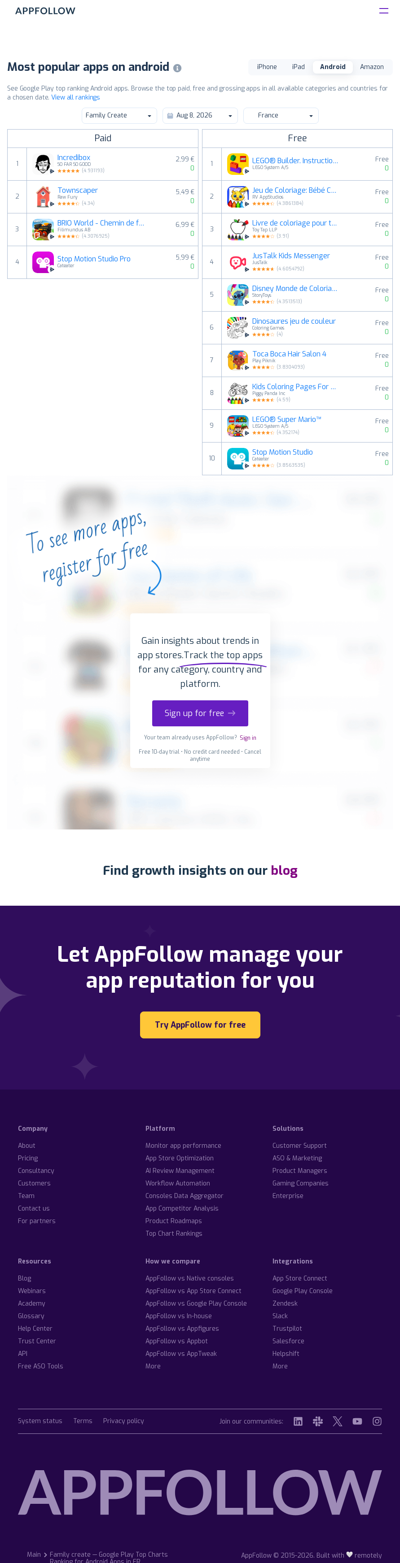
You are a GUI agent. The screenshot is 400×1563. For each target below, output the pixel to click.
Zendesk (285, 1303)
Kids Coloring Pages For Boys (296, 387)
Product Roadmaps (173, 1221)
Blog (24, 1278)
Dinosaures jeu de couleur (294, 321)
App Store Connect (300, 1278)
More (153, 1366)
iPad (298, 67)
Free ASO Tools (40, 1366)
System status (40, 1421)
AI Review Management (180, 1171)
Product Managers (300, 1171)
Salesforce (288, 1341)
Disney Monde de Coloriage (296, 289)
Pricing (28, 1158)
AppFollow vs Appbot (176, 1341)
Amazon (372, 67)
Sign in (248, 738)
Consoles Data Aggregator (184, 1196)
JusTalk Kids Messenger (291, 256)
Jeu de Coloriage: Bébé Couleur (296, 191)
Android (333, 67)
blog (284, 870)
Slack (280, 1316)
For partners (37, 1221)
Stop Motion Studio (282, 452)
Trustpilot (287, 1328)
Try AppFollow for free (200, 1025)
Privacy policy (123, 1421)
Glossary (31, 1316)
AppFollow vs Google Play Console (196, 1303)
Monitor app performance (183, 1146)
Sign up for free (200, 713)
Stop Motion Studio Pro (94, 259)
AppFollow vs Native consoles (189, 1278)
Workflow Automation (177, 1183)
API (22, 1354)
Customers (34, 1183)
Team (26, 1196)
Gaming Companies (301, 1183)
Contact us (34, 1208)
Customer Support (300, 1146)
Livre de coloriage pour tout (296, 223)
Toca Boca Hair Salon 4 (289, 354)
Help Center (35, 1328)
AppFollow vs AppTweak (181, 1354)
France (280, 115)
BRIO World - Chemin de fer (101, 223)
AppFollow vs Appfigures (182, 1328)
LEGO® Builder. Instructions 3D (296, 161)
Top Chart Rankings (173, 1233)
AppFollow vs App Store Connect (193, 1291)
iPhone (267, 67)
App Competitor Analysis (182, 1208)
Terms (82, 1421)
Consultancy (36, 1171)
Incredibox (73, 158)
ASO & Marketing (297, 1158)
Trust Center (37, 1341)
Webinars (32, 1291)
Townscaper (77, 191)
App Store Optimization (179, 1158)
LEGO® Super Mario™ (286, 420)
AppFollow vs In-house (178, 1316)
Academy (31, 1303)
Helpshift (286, 1354)
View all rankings (75, 97)
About (26, 1146)
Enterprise (288, 1196)
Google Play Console (303, 1291)
